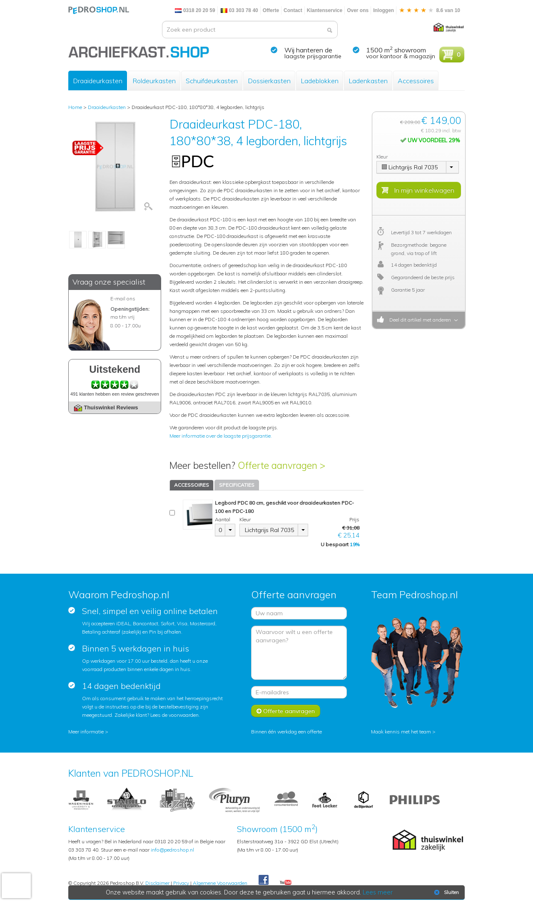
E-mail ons (122, 298)
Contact (293, 10)
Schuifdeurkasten (212, 81)
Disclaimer (157, 883)
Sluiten (446, 892)
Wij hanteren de (308, 50)
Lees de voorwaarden (174, 715)
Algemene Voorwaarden (220, 883)
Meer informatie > (88, 731)
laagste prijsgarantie (312, 56)
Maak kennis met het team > (403, 731)
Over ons (358, 10)
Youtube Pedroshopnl (285, 883)
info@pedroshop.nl (172, 850)
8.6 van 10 (429, 10)
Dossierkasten (269, 81)
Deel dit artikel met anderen (419, 320)
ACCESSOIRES (191, 485)
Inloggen (383, 10)
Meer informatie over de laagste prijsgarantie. (220, 436)
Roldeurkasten (154, 81)
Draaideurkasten (97, 81)
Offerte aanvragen (286, 711)
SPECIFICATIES (236, 485)
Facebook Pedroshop (264, 880)
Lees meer (378, 892)
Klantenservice (324, 10)
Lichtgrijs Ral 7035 (269, 530)
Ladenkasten (368, 81)
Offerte (271, 10)
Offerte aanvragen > (281, 465)
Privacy (181, 883)
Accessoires (416, 81)
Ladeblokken (320, 81)
